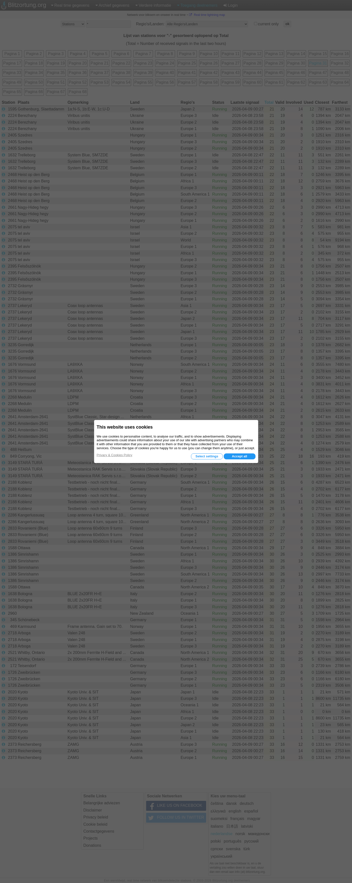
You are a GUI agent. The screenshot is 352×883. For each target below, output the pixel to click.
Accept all (239, 456)
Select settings (206, 456)
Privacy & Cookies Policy (114, 455)
